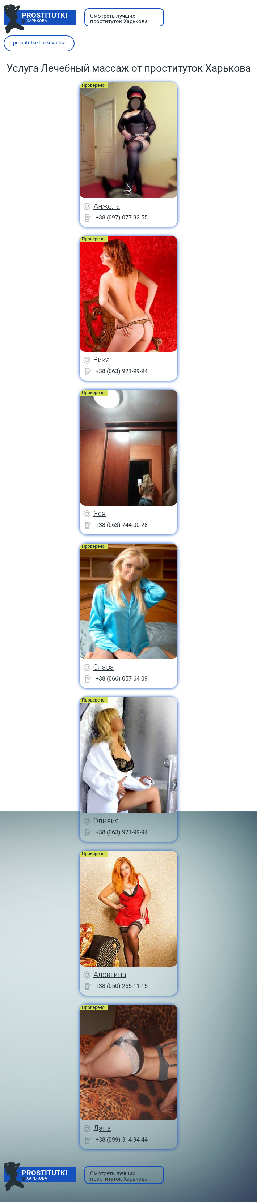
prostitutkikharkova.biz (39, 43)
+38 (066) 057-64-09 (122, 678)
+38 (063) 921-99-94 (122, 371)
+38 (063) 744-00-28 (122, 524)
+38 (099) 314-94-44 (122, 1139)
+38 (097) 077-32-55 (122, 217)
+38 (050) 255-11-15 (122, 986)
